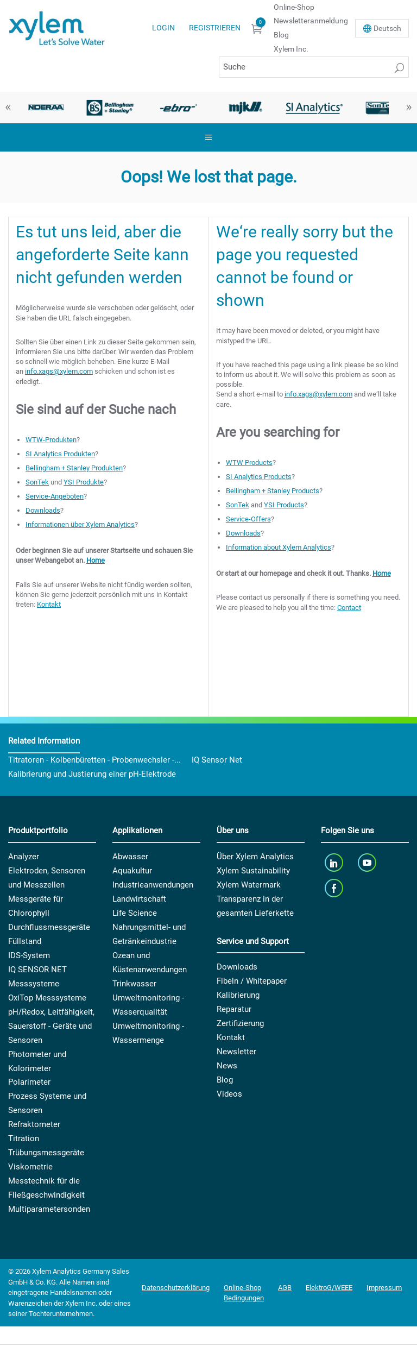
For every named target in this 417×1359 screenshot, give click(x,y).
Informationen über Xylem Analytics (80, 524)
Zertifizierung (240, 1023)
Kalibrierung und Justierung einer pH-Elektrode (92, 774)
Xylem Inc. (291, 49)
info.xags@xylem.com (59, 371)
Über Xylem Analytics (255, 856)
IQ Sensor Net (217, 760)
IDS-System (29, 955)
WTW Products (249, 462)
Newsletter (236, 1051)
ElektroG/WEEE (329, 1288)
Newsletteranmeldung (311, 20)
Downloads (43, 510)
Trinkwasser (134, 984)
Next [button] (409, 107)
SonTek (37, 482)
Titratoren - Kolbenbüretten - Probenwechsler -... (94, 760)
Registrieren (215, 27)
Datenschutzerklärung (176, 1288)
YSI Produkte (84, 482)
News (227, 1066)
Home (95, 560)
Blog (281, 34)
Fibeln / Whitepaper (252, 981)
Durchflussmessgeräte (49, 927)
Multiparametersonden (49, 1209)
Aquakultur (132, 871)
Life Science (134, 913)
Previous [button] (8, 107)
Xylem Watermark (249, 885)
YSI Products (284, 505)
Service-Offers (248, 519)
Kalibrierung (238, 995)
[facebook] (335, 888)
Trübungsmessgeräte (46, 1152)
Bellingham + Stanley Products (272, 491)
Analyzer (23, 856)
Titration (23, 1138)
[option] (42, 107)
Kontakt (49, 604)
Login (163, 27)
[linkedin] (335, 863)
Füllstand (24, 941)
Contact (349, 607)
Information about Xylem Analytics (278, 547)
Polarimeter (29, 1082)
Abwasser (130, 856)
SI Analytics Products (259, 477)
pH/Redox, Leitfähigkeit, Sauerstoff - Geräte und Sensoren (51, 1026)
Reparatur (234, 1009)
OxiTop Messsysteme (47, 998)
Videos (229, 1094)
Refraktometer (34, 1124)
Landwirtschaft (139, 899)
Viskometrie (30, 1167)
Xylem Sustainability (253, 871)
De (387, 28)
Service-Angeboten (55, 496)
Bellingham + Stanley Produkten (74, 468)
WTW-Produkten (51, 440)
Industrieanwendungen (152, 885)
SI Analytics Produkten (60, 454)
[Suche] (314, 67)
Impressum (384, 1288)
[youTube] (368, 863)
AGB (285, 1288)
